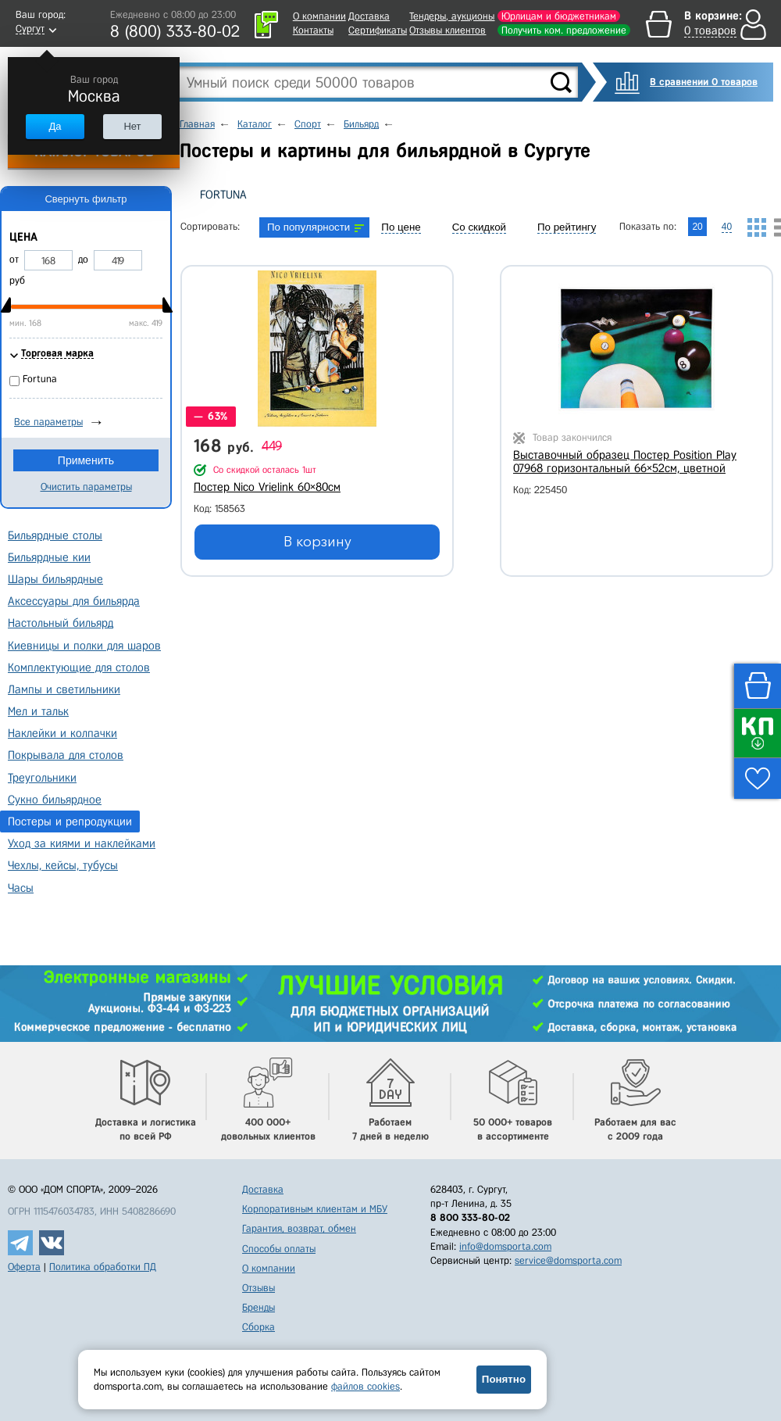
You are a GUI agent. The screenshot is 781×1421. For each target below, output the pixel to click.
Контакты (313, 30)
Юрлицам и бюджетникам (558, 16)
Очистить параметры (86, 486)
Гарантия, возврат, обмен (299, 1228)
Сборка (258, 1327)
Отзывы (258, 1288)
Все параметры (48, 422)
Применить (86, 460)
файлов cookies (365, 1386)
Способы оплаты (279, 1249)
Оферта (24, 1267)
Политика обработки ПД (102, 1267)
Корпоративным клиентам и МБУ (314, 1209)
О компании (319, 16)
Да (54, 126)
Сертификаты (377, 30)
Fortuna (223, 194)
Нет (132, 126)
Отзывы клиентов (447, 30)
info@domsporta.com (505, 1246)
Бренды (258, 1307)
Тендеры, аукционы (451, 16)
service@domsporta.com (568, 1260)
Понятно (504, 1379)
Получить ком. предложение (563, 30)
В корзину (317, 541)
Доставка (369, 16)
